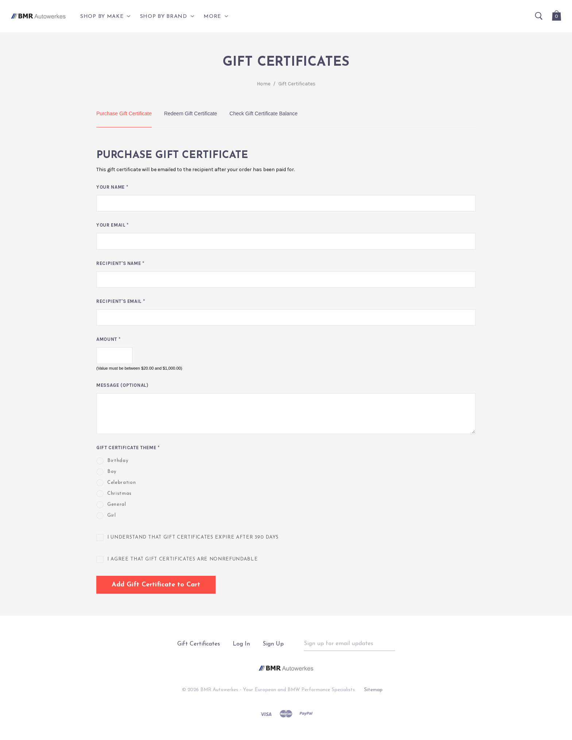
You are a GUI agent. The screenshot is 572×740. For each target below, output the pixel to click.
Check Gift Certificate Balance (263, 113)
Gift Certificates (297, 84)
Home (263, 84)
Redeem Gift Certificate (190, 113)
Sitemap (373, 689)
